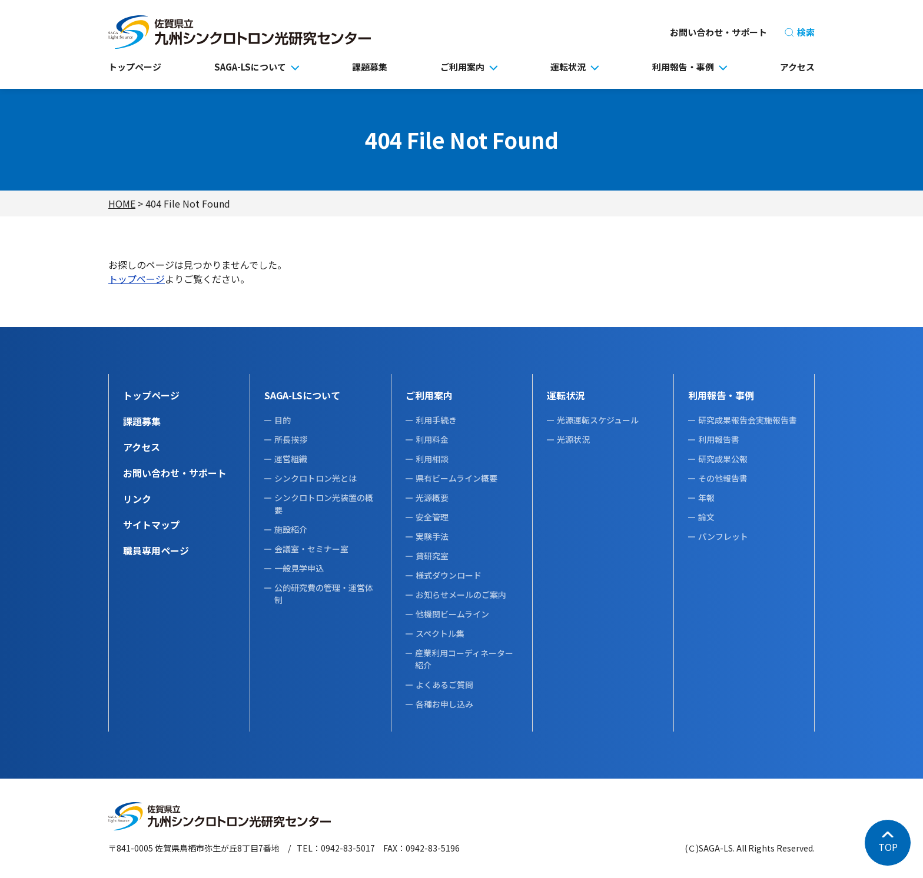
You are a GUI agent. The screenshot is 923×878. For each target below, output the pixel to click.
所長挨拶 (290, 439)
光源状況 (573, 439)
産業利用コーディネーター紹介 (464, 659)
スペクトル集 (440, 633)
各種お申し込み (444, 704)
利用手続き (436, 420)
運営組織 (290, 459)
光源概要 (432, 497)
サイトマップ (151, 525)
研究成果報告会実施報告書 (747, 420)
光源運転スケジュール (598, 420)
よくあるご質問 (444, 684)
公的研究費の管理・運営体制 (323, 594)
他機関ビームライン (452, 614)
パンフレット (723, 536)
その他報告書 (723, 478)
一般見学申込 (299, 568)
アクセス (797, 67)
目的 (282, 420)
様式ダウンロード (449, 575)
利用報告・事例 (683, 67)
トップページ (134, 67)
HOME (121, 203)
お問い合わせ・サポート (718, 32)
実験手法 (432, 536)
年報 (706, 497)
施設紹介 (290, 529)
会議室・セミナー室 (311, 549)
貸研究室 (432, 556)
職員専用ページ (156, 550)
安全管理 (432, 517)
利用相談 (432, 459)
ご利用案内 (462, 67)
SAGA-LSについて (250, 67)
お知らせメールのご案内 (461, 594)
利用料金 (432, 439)
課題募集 (369, 67)
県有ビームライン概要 (456, 478)
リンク (137, 499)
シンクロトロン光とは (315, 478)
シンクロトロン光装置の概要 (323, 504)
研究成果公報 (723, 459)
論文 (706, 517)
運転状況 (568, 67)
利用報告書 (718, 439)
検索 (800, 32)
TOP (888, 847)
